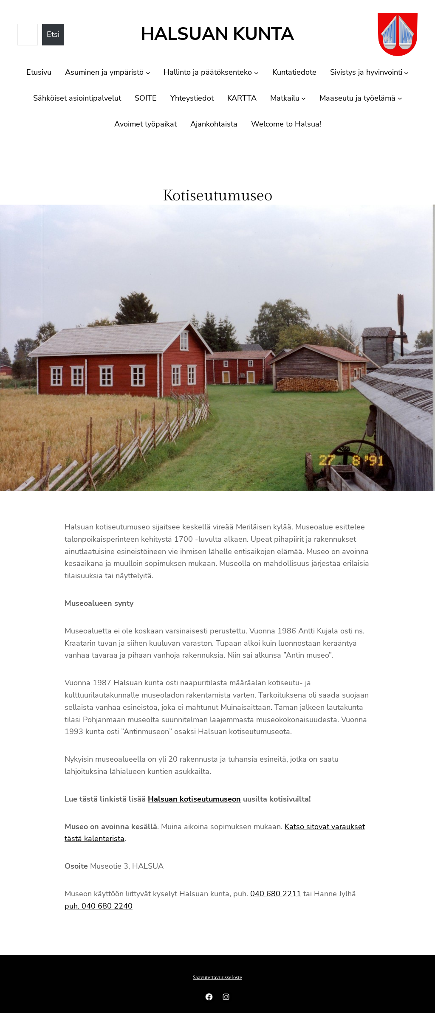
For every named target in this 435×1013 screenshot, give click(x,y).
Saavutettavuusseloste (217, 977)
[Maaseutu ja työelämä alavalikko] (400, 98)
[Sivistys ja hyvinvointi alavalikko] (406, 72)
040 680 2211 (275, 894)
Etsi (53, 34)
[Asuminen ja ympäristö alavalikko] (148, 72)
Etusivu (38, 72)
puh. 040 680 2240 (99, 906)
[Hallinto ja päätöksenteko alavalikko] (256, 72)
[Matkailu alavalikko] (303, 98)
